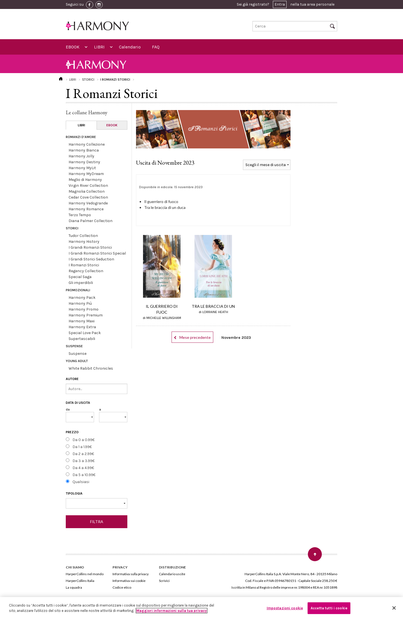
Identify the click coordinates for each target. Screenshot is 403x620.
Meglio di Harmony (85, 179)
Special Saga (80, 276)
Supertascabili (82, 338)
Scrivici (164, 581)
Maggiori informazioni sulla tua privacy (171, 611)
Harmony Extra (82, 327)
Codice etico (122, 587)
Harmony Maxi (82, 321)
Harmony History (84, 241)
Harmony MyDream (86, 173)
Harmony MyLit (82, 168)
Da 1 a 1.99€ (82, 446)
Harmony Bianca (84, 150)
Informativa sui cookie (129, 581)
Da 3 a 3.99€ (83, 460)
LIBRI (99, 47)
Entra (280, 4)
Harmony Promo (84, 309)
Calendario (130, 47)
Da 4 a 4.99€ (83, 467)
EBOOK (72, 47)
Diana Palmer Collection (91, 220)
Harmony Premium (86, 315)
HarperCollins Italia (80, 581)
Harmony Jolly (81, 156)
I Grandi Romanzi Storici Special (97, 253)
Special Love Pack (85, 332)
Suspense (77, 353)
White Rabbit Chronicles (91, 368)
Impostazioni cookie (285, 608)
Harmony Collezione (87, 144)
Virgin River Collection (88, 185)
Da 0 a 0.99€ (83, 439)
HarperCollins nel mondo (85, 574)
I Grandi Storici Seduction (91, 259)
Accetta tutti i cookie (329, 608)
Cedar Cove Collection (88, 197)
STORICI (88, 79)
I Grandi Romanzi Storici (90, 247)
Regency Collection (86, 271)
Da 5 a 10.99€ (83, 474)
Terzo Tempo (80, 215)
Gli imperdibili (81, 282)
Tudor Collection (83, 235)
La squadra (74, 587)
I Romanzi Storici (84, 265)
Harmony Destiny (84, 162)
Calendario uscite (172, 574)
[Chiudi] (394, 608)
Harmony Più (80, 303)
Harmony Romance (86, 209)
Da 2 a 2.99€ (83, 453)
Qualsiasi (80, 481)
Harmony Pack (82, 297)
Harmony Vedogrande (88, 203)
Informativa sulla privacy (131, 574)
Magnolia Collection (87, 191)
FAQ (156, 47)
